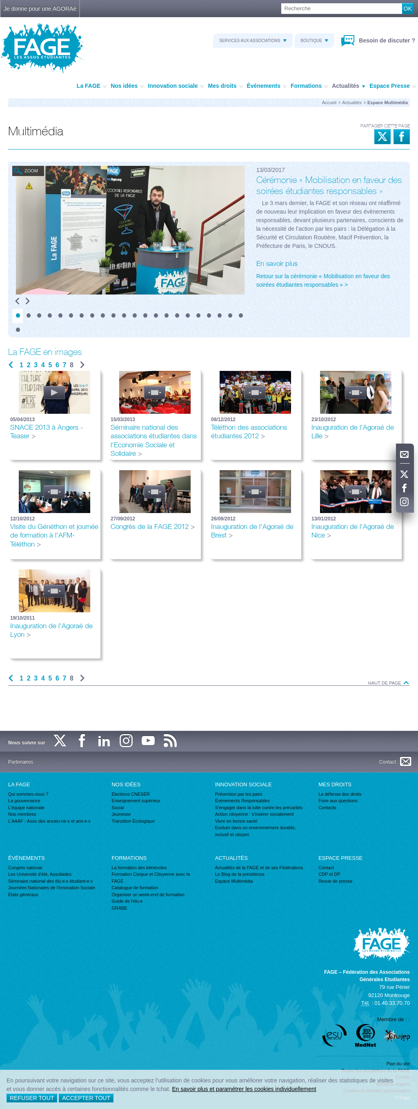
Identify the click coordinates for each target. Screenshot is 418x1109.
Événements (267, 86)
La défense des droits (339, 794)
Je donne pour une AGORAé (40, 8)
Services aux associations (253, 41)
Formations (309, 86)
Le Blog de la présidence (240, 874)
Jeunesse (121, 814)
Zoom (31, 170)
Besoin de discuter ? (386, 40)
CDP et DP (329, 874)
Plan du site (398, 1063)
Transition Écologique (132, 821)
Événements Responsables (242, 800)
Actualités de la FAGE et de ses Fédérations (259, 867)
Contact (326, 867)
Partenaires (20, 762)
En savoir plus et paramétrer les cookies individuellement (244, 1089)
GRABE (119, 908)
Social (117, 807)
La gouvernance (24, 800)
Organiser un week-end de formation (148, 894)
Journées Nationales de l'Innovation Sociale (51, 887)
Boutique (314, 41)
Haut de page (389, 683)
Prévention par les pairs (238, 794)
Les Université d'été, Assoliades (39, 874)
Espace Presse (392, 86)
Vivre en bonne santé (236, 821)
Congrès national (25, 867)
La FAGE (92, 86)
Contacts (327, 807)
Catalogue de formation (134, 887)
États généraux (23, 894)
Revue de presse (335, 881)
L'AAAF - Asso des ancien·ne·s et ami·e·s (49, 821)
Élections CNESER (130, 794)
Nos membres (22, 814)
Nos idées (127, 86)
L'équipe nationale (26, 807)
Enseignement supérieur (135, 800)
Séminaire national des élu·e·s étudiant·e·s (50, 881)
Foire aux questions (338, 800)
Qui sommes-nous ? (28, 794)
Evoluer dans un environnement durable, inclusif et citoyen (255, 831)
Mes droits (225, 86)
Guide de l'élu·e (126, 901)
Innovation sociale (176, 86)
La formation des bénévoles (139, 867)
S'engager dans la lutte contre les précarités (258, 807)
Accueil (329, 102)
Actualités (348, 86)
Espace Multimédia (234, 881)
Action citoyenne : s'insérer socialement (254, 814)
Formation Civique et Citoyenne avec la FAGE (150, 878)
